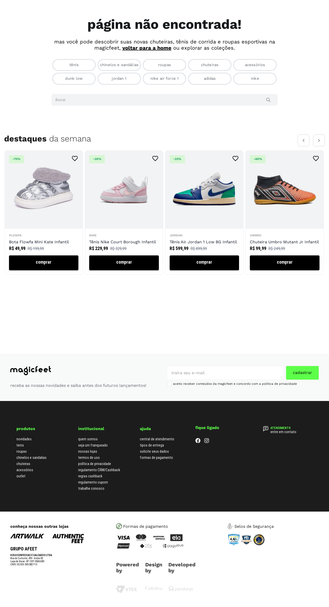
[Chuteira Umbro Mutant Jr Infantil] (284, 212)
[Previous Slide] (303, 140)
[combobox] (164, 100)
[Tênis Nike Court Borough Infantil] (124, 212)
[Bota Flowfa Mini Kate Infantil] (44, 212)
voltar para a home (146, 48)
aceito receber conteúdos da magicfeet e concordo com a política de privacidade (235, 384)
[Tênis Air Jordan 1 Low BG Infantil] (204, 212)
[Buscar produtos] (269, 100)
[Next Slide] (319, 140)
